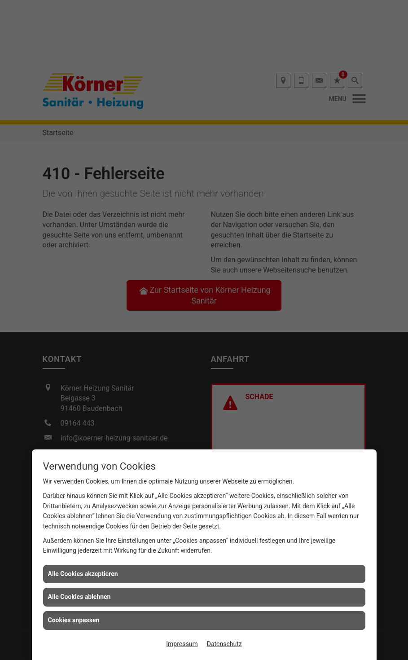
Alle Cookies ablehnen (79, 596)
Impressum (181, 643)
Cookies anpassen (74, 620)
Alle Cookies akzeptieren (83, 573)
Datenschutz (224, 643)
